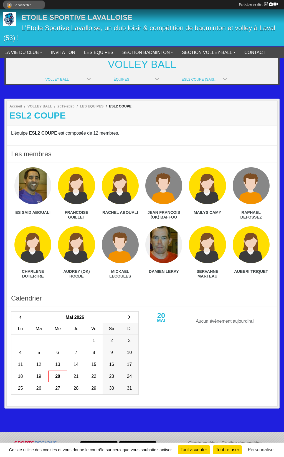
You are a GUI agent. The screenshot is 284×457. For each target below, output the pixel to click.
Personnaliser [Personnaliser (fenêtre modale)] (261, 449)
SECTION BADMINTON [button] (146, 52)
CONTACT (254, 52)
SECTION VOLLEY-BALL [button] (207, 52)
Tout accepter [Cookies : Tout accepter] (194, 449)
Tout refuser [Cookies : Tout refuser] (227, 449)
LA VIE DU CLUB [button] (21, 52)
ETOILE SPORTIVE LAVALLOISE (76, 17)
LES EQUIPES (98, 52)
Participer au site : (258, 4)
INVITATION (63, 52)
